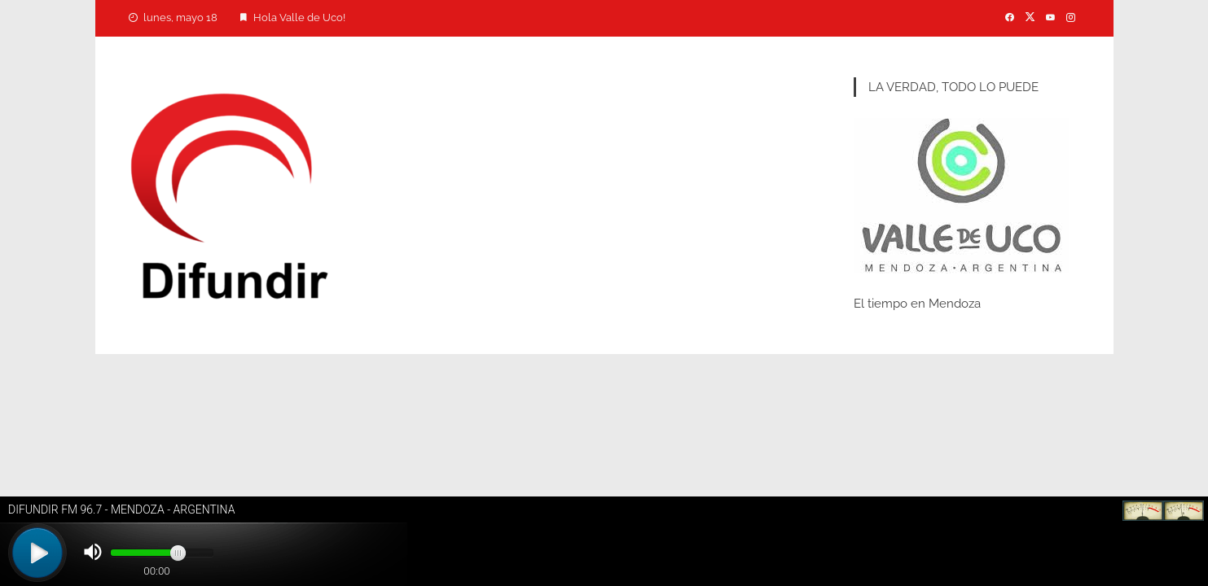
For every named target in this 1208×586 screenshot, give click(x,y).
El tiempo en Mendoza (917, 303)
